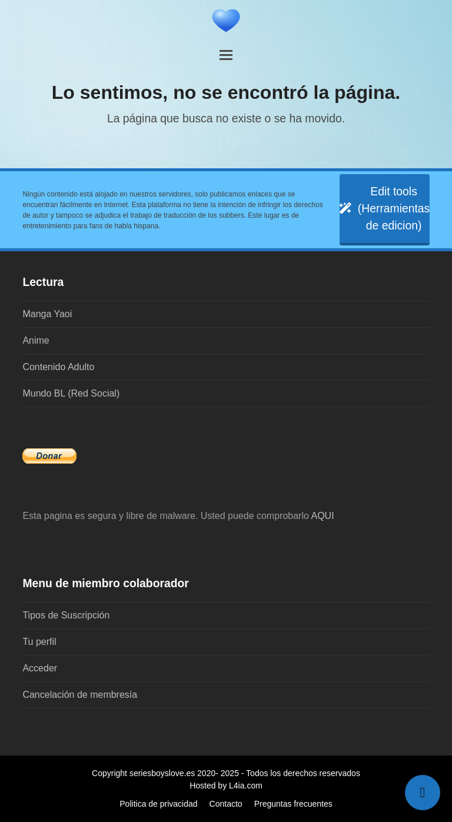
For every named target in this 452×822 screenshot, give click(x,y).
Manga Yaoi (47, 314)
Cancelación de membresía (79, 695)
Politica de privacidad (158, 803)
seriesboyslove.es (162, 773)
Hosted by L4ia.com (226, 785)
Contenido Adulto (58, 367)
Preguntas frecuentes (293, 803)
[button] (226, 55)
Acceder (39, 668)
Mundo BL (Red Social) (70, 393)
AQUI (322, 516)
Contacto (226, 803)
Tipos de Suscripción (65, 615)
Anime (35, 340)
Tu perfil (39, 642)
